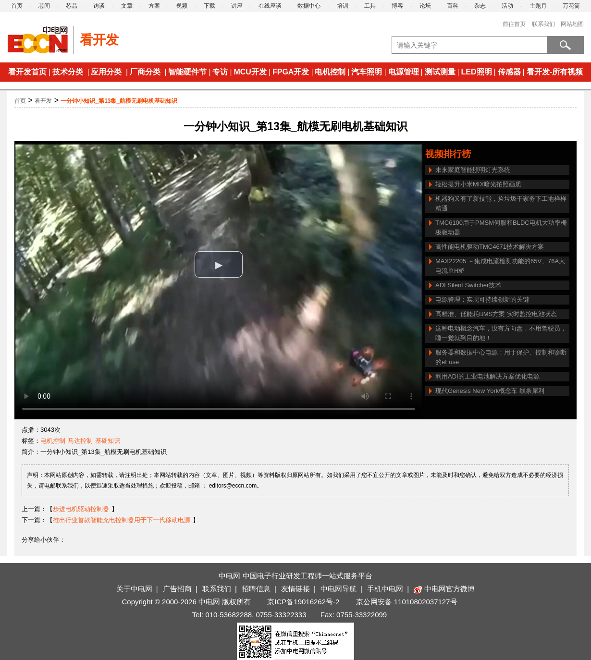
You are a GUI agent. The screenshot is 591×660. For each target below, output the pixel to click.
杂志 (480, 5)
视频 (181, 5)
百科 (452, 5)
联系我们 (543, 24)
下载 (209, 5)
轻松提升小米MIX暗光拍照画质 (478, 184)
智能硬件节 (187, 72)
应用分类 (106, 72)
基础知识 (107, 440)
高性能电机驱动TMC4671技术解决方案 (489, 246)
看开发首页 (27, 72)
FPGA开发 (290, 72)
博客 (397, 5)
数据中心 (308, 5)
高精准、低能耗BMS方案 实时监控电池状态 (496, 314)
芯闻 (44, 5)
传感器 (509, 72)
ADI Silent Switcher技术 (468, 285)
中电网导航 (338, 589)
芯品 (71, 5)
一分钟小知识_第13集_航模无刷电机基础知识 (119, 101)
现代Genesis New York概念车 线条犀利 (489, 390)
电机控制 (330, 72)
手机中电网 (385, 589)
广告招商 (177, 589)
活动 (507, 5)
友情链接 (295, 589)
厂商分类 (145, 72)
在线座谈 (270, 5)
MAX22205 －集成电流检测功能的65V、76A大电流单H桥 (500, 265)
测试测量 (440, 72)
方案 (154, 5)
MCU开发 (250, 72)
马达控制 (80, 440)
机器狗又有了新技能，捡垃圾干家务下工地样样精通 (500, 203)
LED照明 (476, 72)
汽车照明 (366, 72)
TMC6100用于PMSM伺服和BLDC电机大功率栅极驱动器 (501, 227)
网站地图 (572, 24)
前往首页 (514, 24)
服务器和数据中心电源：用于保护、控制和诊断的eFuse (500, 357)
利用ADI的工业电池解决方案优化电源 (487, 376)
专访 (220, 72)
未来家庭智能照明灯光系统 (472, 169)
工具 (370, 5)
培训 (342, 5)
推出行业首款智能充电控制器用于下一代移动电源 (121, 520)
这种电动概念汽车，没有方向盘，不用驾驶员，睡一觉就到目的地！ (500, 333)
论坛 (425, 5)
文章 (127, 5)
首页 (17, 5)
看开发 (43, 101)
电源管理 (403, 72)
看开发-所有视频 (555, 72)
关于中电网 (134, 589)
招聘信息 (256, 589)
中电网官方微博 (444, 589)
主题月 (538, 5)
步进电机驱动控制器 (81, 509)
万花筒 (571, 5)
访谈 (99, 5)
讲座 (237, 5)
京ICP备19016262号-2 (303, 602)
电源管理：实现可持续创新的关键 (482, 299)
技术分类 (67, 72)
